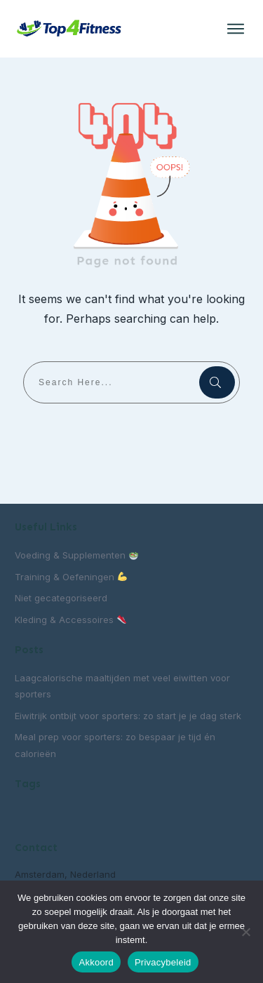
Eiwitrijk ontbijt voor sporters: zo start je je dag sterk (128, 715)
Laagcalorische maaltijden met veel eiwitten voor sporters (122, 686)
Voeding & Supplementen (76, 555)
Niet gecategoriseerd (61, 597)
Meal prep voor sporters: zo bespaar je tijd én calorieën (115, 744)
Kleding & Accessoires (70, 619)
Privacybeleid (163, 962)
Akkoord (96, 962)
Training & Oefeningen (71, 576)
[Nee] (245, 932)
